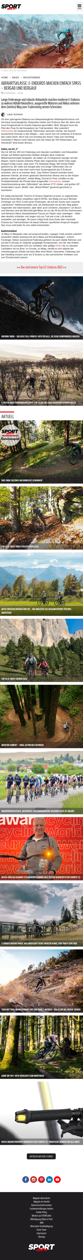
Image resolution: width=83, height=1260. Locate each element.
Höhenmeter (7, 131)
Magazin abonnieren (41, 1198)
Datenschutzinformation (41, 1205)
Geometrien (55, 181)
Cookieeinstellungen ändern (41, 1208)
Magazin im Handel (42, 1201)
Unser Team (41, 1229)
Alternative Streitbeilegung (41, 1226)
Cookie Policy (41, 1212)
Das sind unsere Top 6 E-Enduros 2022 (41, 267)
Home (4, 77)
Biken (15, 77)
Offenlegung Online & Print (41, 1219)
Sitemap (41, 1236)
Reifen (58, 246)
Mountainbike (31, 77)
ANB (41, 1222)
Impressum (41, 1233)
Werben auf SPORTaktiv (41, 1215)
